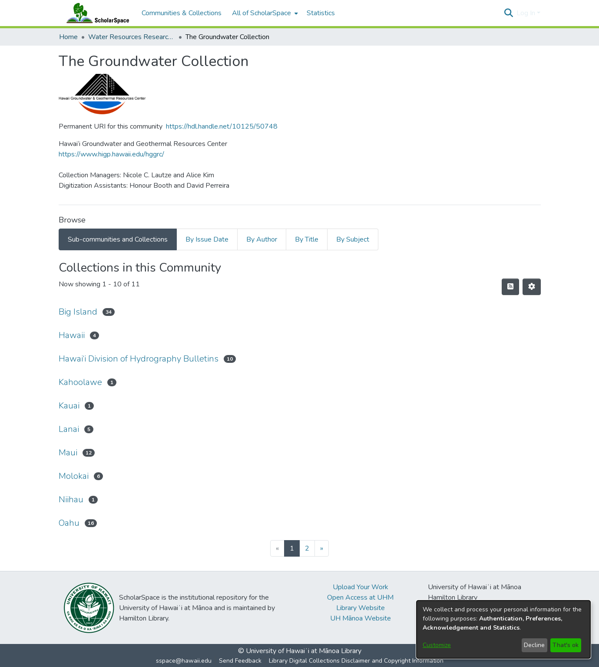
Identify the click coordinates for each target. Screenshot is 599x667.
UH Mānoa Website (360, 618)
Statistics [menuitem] (321, 13)
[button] (508, 13)
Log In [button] (526, 13)
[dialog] (503, 629)
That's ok (566, 645)
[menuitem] (264, 13)
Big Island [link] (78, 312)
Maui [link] (68, 452)
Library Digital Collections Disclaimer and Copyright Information (356, 661)
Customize (437, 645)
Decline (534, 645)
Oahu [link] (69, 523)
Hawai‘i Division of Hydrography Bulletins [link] (138, 359)
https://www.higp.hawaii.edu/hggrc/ (111, 154)
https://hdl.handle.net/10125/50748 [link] (222, 126)
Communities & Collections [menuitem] (182, 13)
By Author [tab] (261, 239)
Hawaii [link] (72, 335)
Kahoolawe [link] (80, 382)
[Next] (321, 548)
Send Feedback (240, 661)
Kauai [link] (69, 405)
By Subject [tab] (352, 239)
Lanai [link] (69, 429)
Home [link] (68, 37)
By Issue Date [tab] (206, 239)
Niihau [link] (71, 499)
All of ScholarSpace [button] (261, 13)
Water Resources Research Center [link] (131, 37)
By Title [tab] (306, 239)
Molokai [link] (74, 476)
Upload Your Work (360, 587)
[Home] (96, 13)
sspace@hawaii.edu (184, 661)
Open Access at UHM (360, 597)
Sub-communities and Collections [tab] (118, 239)
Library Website (360, 608)
